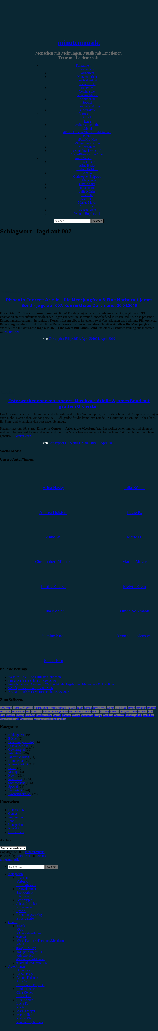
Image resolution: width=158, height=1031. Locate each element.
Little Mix (30, 715)
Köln (150, 711)
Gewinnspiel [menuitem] (24, 900)
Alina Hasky (87, 165)
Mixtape (13, 772)
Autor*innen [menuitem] (16, 966)
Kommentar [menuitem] (24, 907)
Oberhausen (87, 715)
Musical (57, 715)
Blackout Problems (66, 707)
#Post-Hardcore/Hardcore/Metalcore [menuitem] (40, 940)
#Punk (87, 136)
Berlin (53, 707)
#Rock (87, 117)
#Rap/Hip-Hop (87, 139)
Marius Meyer (87, 202)
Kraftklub (142, 711)
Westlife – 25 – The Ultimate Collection (34, 677)
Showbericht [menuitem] (24, 892)
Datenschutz (16, 810)
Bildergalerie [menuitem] (25, 918)
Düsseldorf (5, 711)
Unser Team (87, 162)
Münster (76, 715)
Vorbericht (87, 73)
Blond (80, 707)
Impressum (15, 817)
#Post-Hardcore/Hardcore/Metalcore (87, 132)
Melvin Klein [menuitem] (25, 1018)
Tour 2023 (119, 715)
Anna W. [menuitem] (22, 981)
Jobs (11, 821)
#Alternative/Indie (87, 124)
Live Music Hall (44, 715)
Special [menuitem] (21, 911)
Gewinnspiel (87, 91)
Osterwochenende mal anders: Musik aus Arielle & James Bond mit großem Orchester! (79, 403)
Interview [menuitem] (22, 896)
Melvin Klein (87, 210)
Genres (83, 113)
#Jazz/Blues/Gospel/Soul (87, 154)
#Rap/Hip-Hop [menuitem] (26, 948)
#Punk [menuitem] (20, 944)
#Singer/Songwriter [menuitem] (29, 951)
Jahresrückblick (87, 95)
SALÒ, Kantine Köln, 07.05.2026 (30, 688)
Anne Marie (6, 707)
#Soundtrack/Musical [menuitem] (30, 959)
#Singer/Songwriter (87, 143)
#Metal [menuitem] (21, 937)
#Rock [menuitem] (20, 926)
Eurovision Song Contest (55, 711)
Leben (12, 768)
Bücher (13, 738)
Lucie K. (87, 195)
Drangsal (151, 707)
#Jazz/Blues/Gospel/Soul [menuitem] (32, 963)
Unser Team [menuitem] (24, 970)
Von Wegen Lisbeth (9, 719)
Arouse (41, 855)
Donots (131, 707)
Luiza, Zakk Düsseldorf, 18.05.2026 (32, 680)
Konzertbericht (87, 76)
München (66, 715)
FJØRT (95, 711)
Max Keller (87, 206)
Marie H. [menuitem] (22, 1007)
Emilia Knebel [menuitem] (26, 988)
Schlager (98, 715)
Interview (87, 87)
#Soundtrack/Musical (87, 150)
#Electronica (87, 147)
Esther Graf (36, 711)
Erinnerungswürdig (87, 106)
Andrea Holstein (87, 169)
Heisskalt (114, 711)
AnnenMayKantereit (23, 707)
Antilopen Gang (42, 707)
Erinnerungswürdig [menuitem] (29, 914)
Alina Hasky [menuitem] (24, 974)
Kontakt (13, 828)
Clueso (110, 707)
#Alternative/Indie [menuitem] (28, 933)
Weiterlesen (12, 331)
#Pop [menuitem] (19, 929)
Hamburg (104, 711)
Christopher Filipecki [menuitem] (30, 985)
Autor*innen (83, 158)
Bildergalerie (87, 110)
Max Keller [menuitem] (23, 1014)
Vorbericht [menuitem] (23, 881)
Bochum (88, 707)
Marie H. (87, 199)
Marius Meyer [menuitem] (25, 1011)
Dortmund (141, 707)
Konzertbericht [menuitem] (26, 885)
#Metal (87, 128)
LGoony (20, 715)
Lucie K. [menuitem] (22, 1003)
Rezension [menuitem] (23, 877)
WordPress (23, 855)
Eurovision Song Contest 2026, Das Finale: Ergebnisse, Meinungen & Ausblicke (61, 684)
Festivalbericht (87, 80)
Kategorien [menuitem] (15, 874)
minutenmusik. (79, 42)
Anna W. (87, 173)
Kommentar (87, 99)
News (12, 775)
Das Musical (121, 707)
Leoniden (10, 715)
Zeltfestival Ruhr (57, 719)
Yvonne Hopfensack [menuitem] (29, 1022)
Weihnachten (26, 719)
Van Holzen (148, 715)
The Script (108, 715)
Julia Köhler (87, 191)
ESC (28, 711)
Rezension (87, 69)
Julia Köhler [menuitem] (24, 1000)
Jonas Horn (87, 187)
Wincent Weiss (41, 719)
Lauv (2, 715)
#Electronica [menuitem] (24, 955)
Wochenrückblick (19, 794)
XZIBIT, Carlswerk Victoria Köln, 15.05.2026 (38, 692)
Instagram (125, 711)
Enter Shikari (18, 711)
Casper (102, 707)
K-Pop (133, 711)
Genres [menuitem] (12, 922)
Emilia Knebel (87, 180)
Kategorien (83, 65)
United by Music (133, 715)
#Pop (87, 121)
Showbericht (87, 84)
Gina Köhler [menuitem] (24, 992)
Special (87, 102)
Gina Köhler (87, 184)
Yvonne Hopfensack (87, 213)
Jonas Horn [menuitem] (23, 996)
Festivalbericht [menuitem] (26, 889)
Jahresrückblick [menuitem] (26, 903)
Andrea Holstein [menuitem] (27, 977)
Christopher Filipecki (87, 176)
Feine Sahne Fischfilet (80, 711)
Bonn (96, 707)
